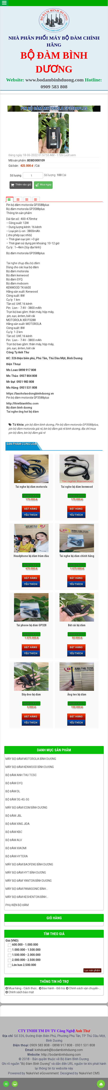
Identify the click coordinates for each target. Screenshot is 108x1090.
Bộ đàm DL (12, 791)
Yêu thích (30, 515)
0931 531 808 (85, 1045)
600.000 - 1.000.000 (21, 945)
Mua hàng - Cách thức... (21, 988)
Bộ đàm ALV (13, 840)
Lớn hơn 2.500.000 (20, 965)
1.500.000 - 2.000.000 (22, 955)
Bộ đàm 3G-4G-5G (17, 799)
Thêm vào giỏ (21, 185)
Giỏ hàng (54, 918)
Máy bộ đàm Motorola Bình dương (30, 758)
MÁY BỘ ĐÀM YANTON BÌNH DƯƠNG (28, 880)
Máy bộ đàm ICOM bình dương (26, 807)
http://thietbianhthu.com (22, 403)
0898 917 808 (62, 1045)
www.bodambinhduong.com (54, 79)
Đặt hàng (30, 508)
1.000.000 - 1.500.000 (22, 950)
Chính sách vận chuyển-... (83, 988)
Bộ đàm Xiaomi (15, 848)
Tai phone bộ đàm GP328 (31, 625)
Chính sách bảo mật (19, 992)
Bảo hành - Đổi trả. (52, 988)
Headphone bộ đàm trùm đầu (31, 556)
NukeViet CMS (89, 1073)
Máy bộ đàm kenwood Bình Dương (29, 767)
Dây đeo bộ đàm (31, 694)
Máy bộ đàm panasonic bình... (26, 888)
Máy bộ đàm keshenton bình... (26, 897)
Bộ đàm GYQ (14, 783)
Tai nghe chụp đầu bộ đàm (23, 263)
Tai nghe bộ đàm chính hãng (76, 556)
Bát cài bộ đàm (76, 625)
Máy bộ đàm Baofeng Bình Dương (29, 864)
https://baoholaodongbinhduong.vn (30, 393)
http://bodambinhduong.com (61, 1054)
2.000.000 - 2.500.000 (22, 960)
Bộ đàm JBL (13, 815)
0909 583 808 (54, 86)
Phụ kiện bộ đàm (17, 905)
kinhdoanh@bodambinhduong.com (59, 1050)
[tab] (9, 199)
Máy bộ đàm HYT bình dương (25, 872)
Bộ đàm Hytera (16, 856)
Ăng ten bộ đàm (76, 694)
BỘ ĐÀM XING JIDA (17, 823)
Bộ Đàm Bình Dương (35, 1064)
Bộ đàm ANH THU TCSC (21, 775)
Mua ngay (43, 185)
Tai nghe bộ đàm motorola (31, 486)
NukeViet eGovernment (42, 1073)
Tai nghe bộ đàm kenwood (77, 486)
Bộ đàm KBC (13, 832)
